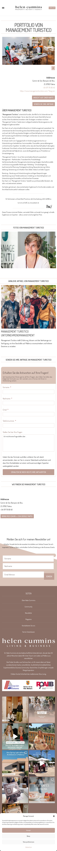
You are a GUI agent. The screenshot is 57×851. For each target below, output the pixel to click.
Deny (28, 836)
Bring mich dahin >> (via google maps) (17, 516)
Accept (28, 830)
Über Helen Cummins (28, 600)
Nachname (7, 398)
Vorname (7, 387)
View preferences (28, 842)
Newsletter (28, 613)
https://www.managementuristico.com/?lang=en (37, 91)
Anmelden (52, 8)
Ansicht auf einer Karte (43, 97)
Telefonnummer (9, 421)
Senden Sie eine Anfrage (44, 104)
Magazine (28, 619)
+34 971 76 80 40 (49, 87)
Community (28, 607)
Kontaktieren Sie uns (28, 626)
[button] (54, 816)
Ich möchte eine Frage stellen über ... (28, 443)
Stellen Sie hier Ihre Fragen (12, 432)
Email (5, 410)
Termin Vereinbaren (28, 632)
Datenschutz (28, 847)
